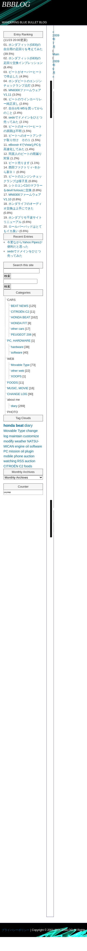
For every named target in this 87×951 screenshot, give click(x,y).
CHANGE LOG (17, 394)
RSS (20, 461)
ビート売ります (19, 163)
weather (20, 441)
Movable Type (20, 365)
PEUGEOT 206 (21, 334)
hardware (17, 347)
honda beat (13, 425)
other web (17, 370)
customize (31, 436)
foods (28, 466)
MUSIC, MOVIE (17, 388)
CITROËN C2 (20, 311)
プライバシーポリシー (15, 930)
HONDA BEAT (20, 317)
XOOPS (16, 376)
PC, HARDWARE (19, 340)
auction (30, 461)
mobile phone (13, 456)
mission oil (16, 451)
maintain (15, 436)
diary (14, 406)
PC (5, 451)
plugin (29, 451)
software (16, 352)
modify (8, 441)
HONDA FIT (19, 323)
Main (55, 54)
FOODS (12, 382)
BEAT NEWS (19, 306)
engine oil (22, 446)
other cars (17, 328)
